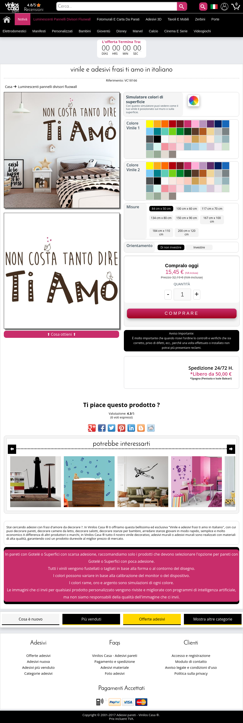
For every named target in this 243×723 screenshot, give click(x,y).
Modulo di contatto (191, 661)
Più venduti (91, 619)
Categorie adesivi (38, 673)
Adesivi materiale (114, 667)
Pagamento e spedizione (114, 661)
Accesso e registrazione (191, 655)
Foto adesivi (115, 673)
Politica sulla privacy (191, 673)
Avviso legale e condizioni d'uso (191, 667)
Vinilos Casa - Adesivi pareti (114, 655)
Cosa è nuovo (30, 619)
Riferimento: (115, 80)
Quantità (182, 284)
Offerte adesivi (152, 619)
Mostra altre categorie (212, 619)
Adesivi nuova (38, 661)
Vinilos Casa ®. (150, 715)
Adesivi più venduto (38, 667)
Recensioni (33, 7)
